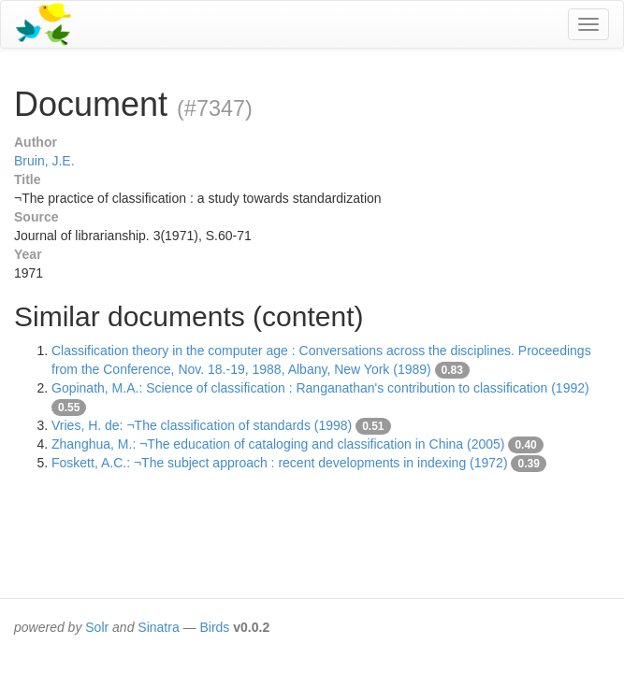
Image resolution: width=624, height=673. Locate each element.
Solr (97, 627)
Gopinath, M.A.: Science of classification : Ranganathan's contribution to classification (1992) (320, 387)
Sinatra (158, 627)
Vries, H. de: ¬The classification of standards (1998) (201, 425)
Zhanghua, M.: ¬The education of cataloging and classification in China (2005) (277, 444)
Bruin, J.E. (44, 160)
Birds (214, 627)
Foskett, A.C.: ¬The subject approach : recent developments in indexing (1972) (279, 462)
